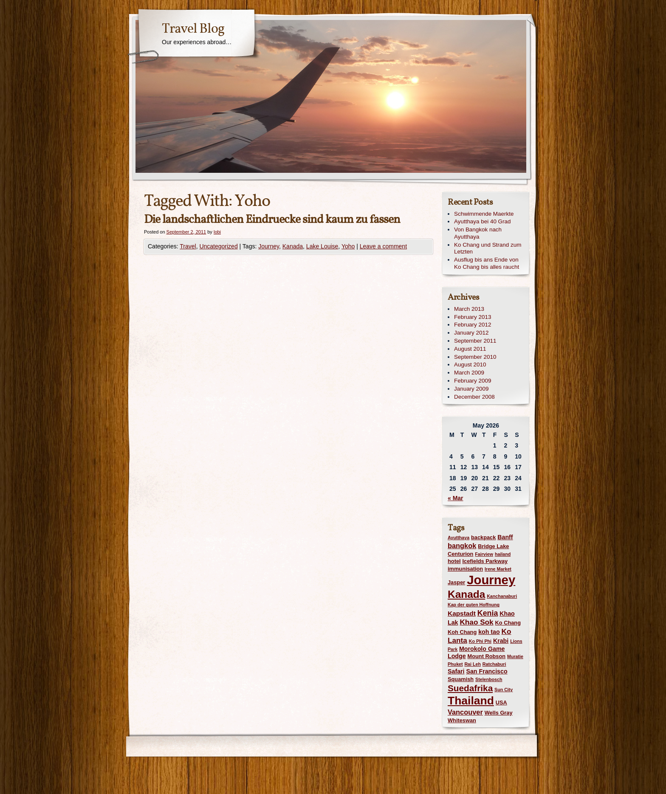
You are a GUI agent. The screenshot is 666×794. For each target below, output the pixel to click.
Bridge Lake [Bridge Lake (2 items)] (493, 546)
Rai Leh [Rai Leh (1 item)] (472, 664)
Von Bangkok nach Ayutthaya (478, 233)
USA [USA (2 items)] (501, 702)
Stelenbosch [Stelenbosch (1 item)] (488, 679)
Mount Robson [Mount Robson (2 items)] (487, 656)
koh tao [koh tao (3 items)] (489, 631)
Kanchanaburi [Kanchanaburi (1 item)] (502, 596)
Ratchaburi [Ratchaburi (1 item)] (494, 664)
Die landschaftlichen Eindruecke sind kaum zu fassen (272, 219)
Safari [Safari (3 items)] (456, 671)
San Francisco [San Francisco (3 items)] (486, 671)
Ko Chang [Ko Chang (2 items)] (508, 622)
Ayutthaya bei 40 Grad (482, 221)
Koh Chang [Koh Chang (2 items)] (462, 632)
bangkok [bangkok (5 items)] (462, 545)
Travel (188, 246)
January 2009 (471, 389)
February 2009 (472, 380)
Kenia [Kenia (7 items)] (487, 613)
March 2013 (469, 309)
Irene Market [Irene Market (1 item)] (498, 569)
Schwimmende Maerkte (484, 214)
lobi (217, 231)
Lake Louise (322, 246)
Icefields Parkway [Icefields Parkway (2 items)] (485, 561)
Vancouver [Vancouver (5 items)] (465, 712)
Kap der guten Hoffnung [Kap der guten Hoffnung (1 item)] (474, 604)
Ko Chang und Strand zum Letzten (487, 248)
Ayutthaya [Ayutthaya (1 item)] (458, 537)
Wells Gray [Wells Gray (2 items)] (499, 713)
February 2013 (472, 317)
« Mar (455, 498)
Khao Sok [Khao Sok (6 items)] (476, 622)
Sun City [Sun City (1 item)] (503, 689)
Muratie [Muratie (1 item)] (515, 656)
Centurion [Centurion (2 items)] (460, 554)
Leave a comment (383, 246)
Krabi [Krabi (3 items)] (500, 640)
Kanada (292, 246)
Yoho (348, 246)
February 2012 (472, 324)
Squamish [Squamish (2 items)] (461, 679)
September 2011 (475, 341)
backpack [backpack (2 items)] (483, 537)
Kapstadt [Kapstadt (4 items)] (462, 613)
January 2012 (471, 332)
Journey (268, 246)
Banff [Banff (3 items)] (505, 537)
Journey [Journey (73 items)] (491, 580)
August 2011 (470, 349)
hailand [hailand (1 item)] (503, 554)
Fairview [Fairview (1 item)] (484, 554)
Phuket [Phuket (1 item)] (455, 664)
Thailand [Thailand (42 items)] (471, 700)
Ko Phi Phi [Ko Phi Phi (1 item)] (480, 641)
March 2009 (469, 372)
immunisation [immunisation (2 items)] (465, 569)
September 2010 (475, 357)
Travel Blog (193, 29)
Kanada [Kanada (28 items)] (466, 594)
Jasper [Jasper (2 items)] (456, 582)
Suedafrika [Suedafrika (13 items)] (470, 688)
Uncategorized (218, 246)
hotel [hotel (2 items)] (454, 561)
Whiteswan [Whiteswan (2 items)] (462, 720)
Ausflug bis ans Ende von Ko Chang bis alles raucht (486, 263)
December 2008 (474, 397)
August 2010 (470, 364)
